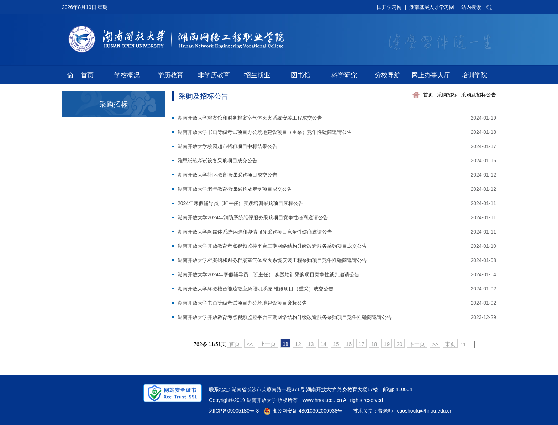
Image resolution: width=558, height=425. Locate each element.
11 (286, 344)
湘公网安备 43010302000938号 (303, 411)
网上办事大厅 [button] (431, 75)
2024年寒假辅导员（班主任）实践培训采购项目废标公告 (240, 203)
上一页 (268, 344)
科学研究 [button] (344, 75)
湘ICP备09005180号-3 (234, 411)
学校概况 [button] (127, 75)
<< (250, 344)
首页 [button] (87, 75)
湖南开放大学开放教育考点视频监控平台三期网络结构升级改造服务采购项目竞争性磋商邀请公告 (285, 317)
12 (298, 344)
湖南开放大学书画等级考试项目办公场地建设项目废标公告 (242, 303)
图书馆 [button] (300, 75)
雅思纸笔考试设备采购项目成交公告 (217, 160)
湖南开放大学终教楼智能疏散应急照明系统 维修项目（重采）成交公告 (255, 289)
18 (374, 344)
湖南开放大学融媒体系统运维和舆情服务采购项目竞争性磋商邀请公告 (255, 232)
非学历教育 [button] (214, 75)
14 (323, 344)
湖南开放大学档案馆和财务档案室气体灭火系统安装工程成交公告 (250, 118)
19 (387, 344)
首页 (428, 95)
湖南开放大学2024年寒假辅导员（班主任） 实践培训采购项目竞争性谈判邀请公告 (268, 274)
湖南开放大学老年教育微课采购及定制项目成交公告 (235, 189)
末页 (450, 344)
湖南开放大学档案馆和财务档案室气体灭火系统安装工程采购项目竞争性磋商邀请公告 (272, 260)
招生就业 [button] (257, 75)
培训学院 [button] (474, 75)
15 (336, 344)
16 (349, 344)
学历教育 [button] (170, 75)
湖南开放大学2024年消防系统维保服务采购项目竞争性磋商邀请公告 (253, 217)
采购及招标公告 (478, 95)
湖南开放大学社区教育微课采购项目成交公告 (227, 175)
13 (311, 344)
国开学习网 (389, 7)
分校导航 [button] (387, 75)
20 (399, 344)
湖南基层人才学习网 (431, 7)
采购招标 (447, 95)
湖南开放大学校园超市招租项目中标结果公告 (227, 146)
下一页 (417, 344)
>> (435, 344)
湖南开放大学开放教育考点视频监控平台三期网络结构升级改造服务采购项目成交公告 (272, 246)
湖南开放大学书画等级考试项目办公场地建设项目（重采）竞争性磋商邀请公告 (265, 132)
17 (361, 344)
